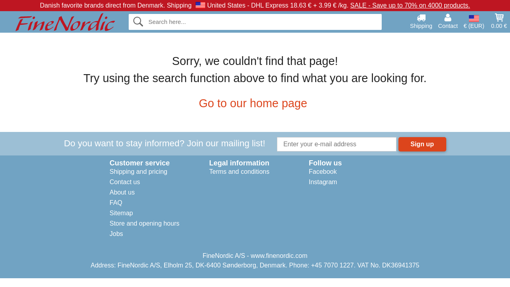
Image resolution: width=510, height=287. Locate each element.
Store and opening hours (144, 223)
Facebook (323, 171)
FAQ (116, 202)
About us (122, 192)
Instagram (323, 182)
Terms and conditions (239, 171)
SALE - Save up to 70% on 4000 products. (410, 5)
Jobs (116, 233)
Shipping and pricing (138, 171)
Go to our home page (255, 103)
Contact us (125, 182)
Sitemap (121, 213)
